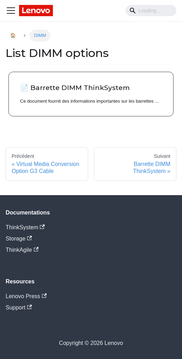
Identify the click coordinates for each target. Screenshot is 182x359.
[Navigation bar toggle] (11, 10)
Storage (19, 239)
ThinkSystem (25, 227)
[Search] (151, 10)
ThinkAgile (22, 250)
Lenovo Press (26, 296)
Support (19, 307)
